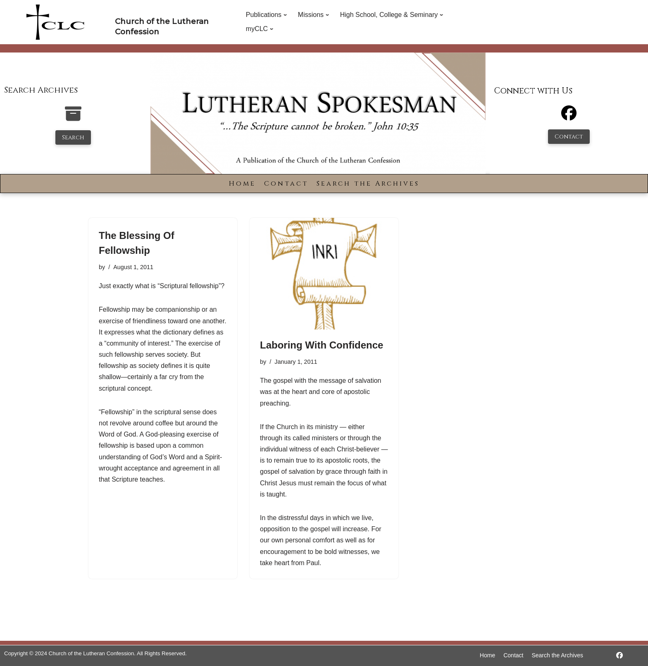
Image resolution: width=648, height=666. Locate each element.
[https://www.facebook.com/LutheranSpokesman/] (619, 655)
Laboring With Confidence (321, 345)
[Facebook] (569, 117)
